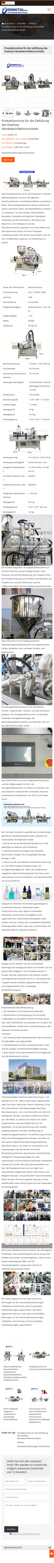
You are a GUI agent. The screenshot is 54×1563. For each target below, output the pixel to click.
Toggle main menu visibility (49, 8)
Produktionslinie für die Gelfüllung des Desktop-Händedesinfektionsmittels (32, 1436)
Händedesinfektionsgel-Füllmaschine (33, 1447)
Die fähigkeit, (8, 147)
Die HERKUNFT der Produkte (15, 139)
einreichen (11, 1530)
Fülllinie (32, 23)
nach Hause (8, 23)
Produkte (21, 23)
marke (5, 135)
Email (8, 160)
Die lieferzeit (8, 143)
